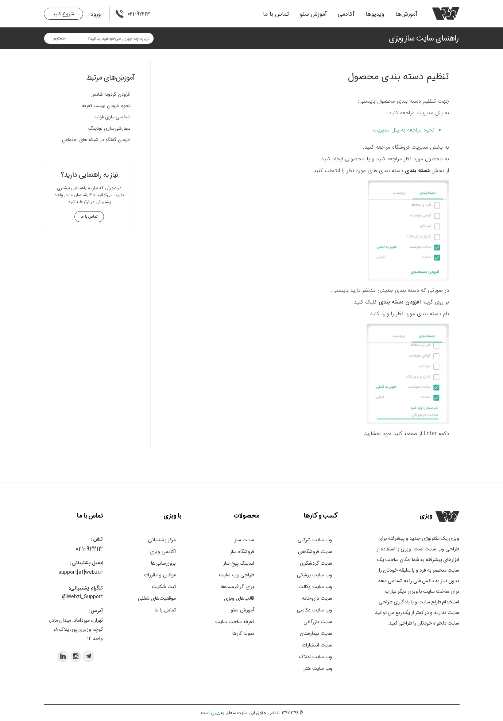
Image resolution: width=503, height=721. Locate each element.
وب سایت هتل (317, 668)
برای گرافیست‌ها (237, 587)
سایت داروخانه (317, 598)
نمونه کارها (243, 633)
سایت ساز (244, 540)
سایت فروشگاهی (315, 552)
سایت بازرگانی (317, 622)
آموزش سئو (313, 14)
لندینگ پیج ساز (238, 563)
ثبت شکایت (164, 587)
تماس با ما (276, 14)
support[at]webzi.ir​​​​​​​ (80, 572)
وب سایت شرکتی (315, 540)
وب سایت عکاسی (314, 610)
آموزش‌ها (406, 14)
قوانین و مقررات (160, 575)
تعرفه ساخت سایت (234, 622)
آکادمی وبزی (163, 552)
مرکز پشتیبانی (162, 540)
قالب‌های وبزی (239, 598)
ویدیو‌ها (374, 14)
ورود (95, 14)
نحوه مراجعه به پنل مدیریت (403, 130)
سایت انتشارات (317, 645)
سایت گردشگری (316, 563)
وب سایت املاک (315, 657)
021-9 (83, 548)
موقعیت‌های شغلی (157, 598)
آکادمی (346, 14)
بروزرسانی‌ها (163, 563)
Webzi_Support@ (82, 597)
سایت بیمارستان (316, 633)
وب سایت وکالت (315, 587)
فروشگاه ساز (242, 552)
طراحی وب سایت (236, 575)
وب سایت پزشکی (314, 575)
